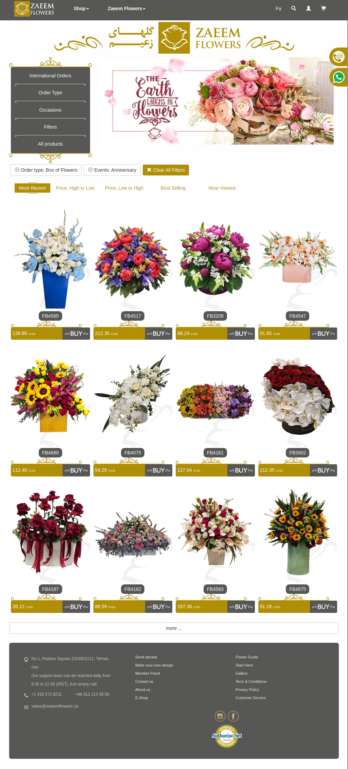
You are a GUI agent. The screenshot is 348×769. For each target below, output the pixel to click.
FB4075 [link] (132, 452)
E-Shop (141, 698)
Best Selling (173, 188)
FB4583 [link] (215, 589)
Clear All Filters (166, 170)
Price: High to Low (75, 188)
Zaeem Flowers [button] (126, 8)
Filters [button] (50, 127)
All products (50, 144)
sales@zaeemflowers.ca (55, 706)
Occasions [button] (50, 110)
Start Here (244, 665)
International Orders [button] (50, 75)
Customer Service (251, 698)
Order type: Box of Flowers (46, 170)
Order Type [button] (50, 92)
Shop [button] (81, 8)
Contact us (144, 681)
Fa (278, 8)
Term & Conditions (251, 681)
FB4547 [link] (297, 316)
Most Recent (32, 188)
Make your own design (154, 665)
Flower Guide (247, 657)
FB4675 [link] (297, 589)
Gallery (241, 673)
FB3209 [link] (215, 316)
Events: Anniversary (112, 170)
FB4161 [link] (215, 452)
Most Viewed (222, 188)
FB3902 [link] (297, 452)
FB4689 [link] (50, 452)
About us (142, 690)
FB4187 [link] (50, 589)
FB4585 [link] (50, 316)
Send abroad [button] (146, 657)
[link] (76, 333)
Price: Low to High (124, 188)
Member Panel (147, 673)
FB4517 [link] (132, 316)
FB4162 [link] (132, 589)
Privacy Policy (247, 690)
